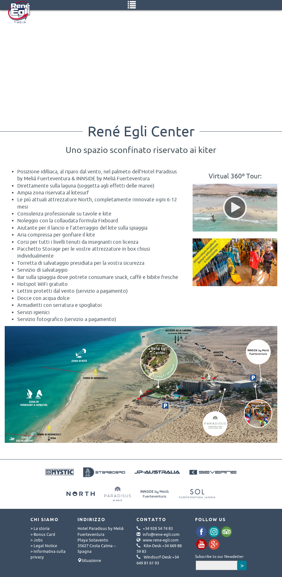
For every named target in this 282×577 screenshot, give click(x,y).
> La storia (40, 528)
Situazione (91, 560)
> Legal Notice (43, 545)
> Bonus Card (42, 534)
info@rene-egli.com (161, 534)
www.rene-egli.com (160, 540)
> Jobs (36, 540)
